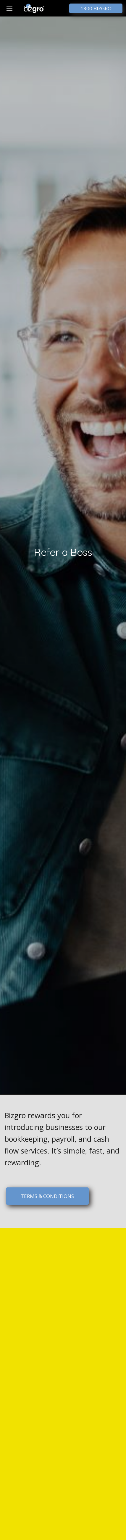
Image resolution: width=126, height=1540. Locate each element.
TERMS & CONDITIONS (47, 1196)
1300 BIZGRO (96, 8)
